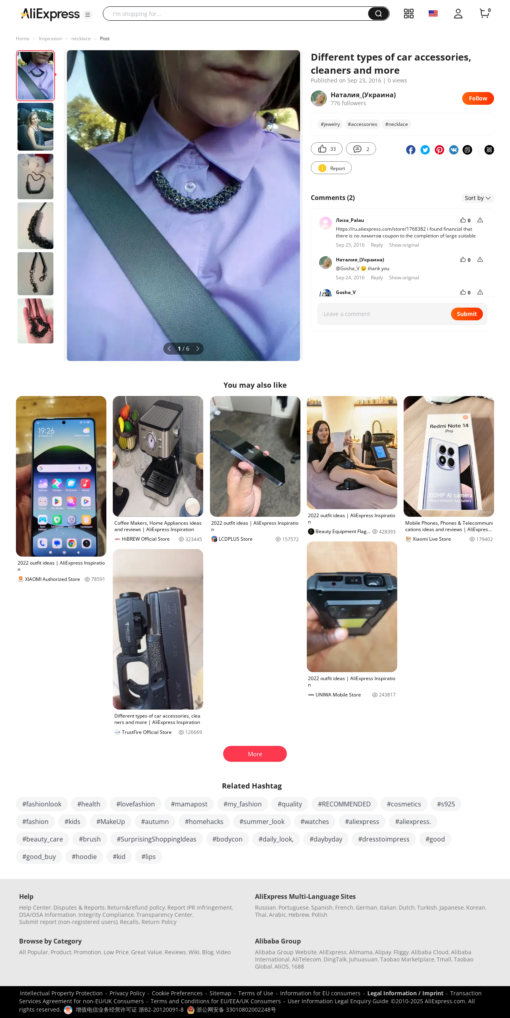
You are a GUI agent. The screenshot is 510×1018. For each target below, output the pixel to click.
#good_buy (39, 856)
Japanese (451, 907)
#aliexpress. (413, 821)
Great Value (146, 952)
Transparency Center (164, 914)
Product (61, 952)
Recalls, (130, 922)
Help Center (35, 907)
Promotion (87, 952)
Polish (320, 914)
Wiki (194, 952)
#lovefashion (135, 804)
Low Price (116, 952)
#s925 (446, 804)
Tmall (444, 959)
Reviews (175, 952)
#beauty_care (42, 839)
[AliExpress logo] (50, 14)
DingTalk (335, 959)
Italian (388, 907)
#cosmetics (404, 804)
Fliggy (401, 952)
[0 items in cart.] (484, 13)
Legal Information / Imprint (405, 993)
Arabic (277, 914)
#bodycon (227, 839)
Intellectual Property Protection (61, 993)
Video (223, 952)
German (366, 907)
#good (435, 839)
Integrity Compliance (106, 914)
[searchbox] (238, 13)
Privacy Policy (127, 993)
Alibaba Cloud (430, 952)
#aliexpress (362, 821)
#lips (148, 856)
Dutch (407, 907)
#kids (72, 821)
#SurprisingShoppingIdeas (156, 839)
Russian (265, 907)
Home (22, 38)
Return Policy (159, 922)
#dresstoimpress (384, 839)
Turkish (427, 907)
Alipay (383, 952)
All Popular (33, 952)
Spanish (322, 907)
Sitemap (220, 993)
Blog (208, 952)
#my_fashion (243, 804)
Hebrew (298, 914)
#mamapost (189, 804)
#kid (119, 856)
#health (88, 804)
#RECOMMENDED (344, 804)
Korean (475, 907)
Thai (261, 914)
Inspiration (50, 38)
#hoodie (84, 856)
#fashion (35, 821)
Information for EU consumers (320, 993)
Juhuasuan (363, 959)
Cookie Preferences (177, 993)
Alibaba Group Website (286, 952)
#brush (90, 839)
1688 (297, 966)
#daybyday (326, 839)
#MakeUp (110, 821)
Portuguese (294, 907)
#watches (314, 821)
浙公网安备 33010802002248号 (231, 1009)
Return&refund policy (136, 907)
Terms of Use (255, 993)
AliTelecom (306, 959)
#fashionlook (41, 804)
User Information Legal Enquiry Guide (338, 1001)
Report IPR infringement (199, 907)
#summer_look (261, 821)
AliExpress (333, 952)
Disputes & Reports (79, 907)
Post (105, 38)
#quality (290, 804)
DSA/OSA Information (47, 914)
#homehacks (204, 821)
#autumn (155, 821)
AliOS (282, 966)
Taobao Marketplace (407, 959)
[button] (87, 15)
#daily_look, (276, 839)
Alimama (361, 952)
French (344, 907)
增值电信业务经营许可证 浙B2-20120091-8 (130, 1009)
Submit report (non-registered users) (68, 922)
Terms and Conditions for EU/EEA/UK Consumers (216, 1001)
